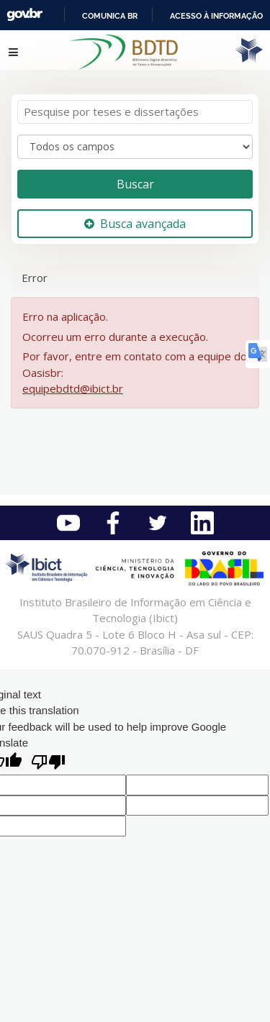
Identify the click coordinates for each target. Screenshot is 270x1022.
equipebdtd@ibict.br (72, 388)
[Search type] (135, 146)
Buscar (135, 184)
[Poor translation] (48, 763)
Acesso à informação (216, 16)
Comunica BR (110, 16)
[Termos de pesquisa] (135, 112)
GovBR (24, 15)
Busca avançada (135, 224)
